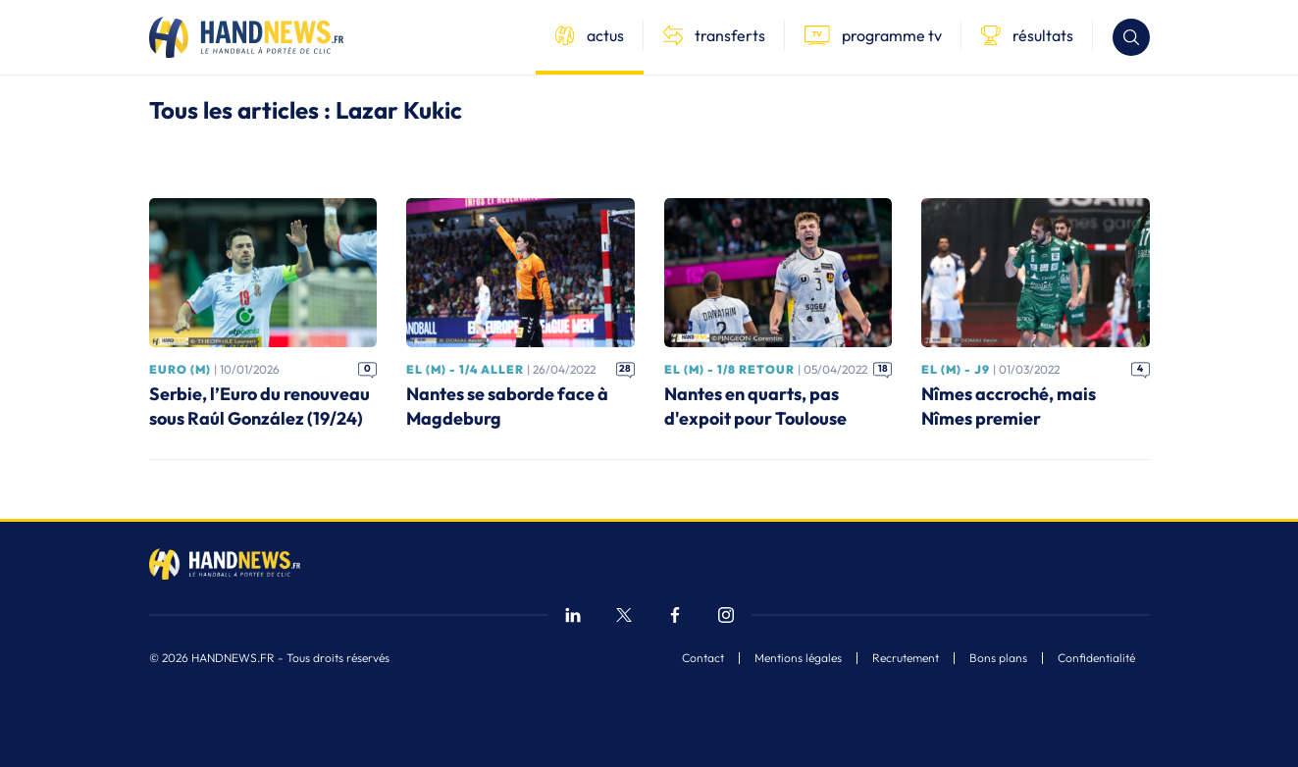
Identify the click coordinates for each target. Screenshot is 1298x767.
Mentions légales (798, 658)
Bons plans (998, 658)
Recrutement (905, 658)
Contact (703, 658)
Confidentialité (1096, 658)
